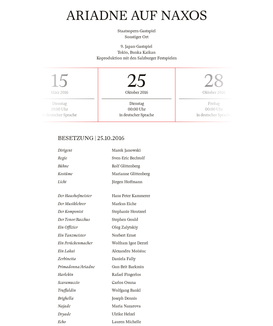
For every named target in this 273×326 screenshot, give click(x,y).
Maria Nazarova (126, 306)
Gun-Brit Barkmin (128, 267)
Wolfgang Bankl (126, 290)
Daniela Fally (124, 259)
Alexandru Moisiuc (129, 251)
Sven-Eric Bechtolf (128, 158)
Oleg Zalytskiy (125, 227)
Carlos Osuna (124, 282)
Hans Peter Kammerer (131, 195)
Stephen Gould (125, 219)
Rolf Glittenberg (126, 166)
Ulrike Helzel (123, 314)
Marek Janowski (126, 150)
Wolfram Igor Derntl (130, 243)
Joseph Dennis (124, 298)
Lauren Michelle (126, 322)
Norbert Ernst (124, 235)
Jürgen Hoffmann (127, 182)
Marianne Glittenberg (131, 174)
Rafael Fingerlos (126, 274)
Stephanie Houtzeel (129, 211)
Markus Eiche (124, 203)
